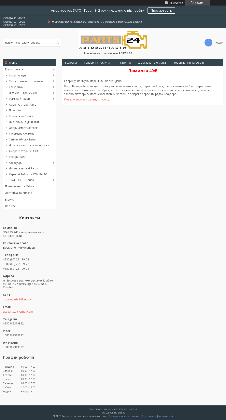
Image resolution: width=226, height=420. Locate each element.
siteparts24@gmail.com (18, 311)
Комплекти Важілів (22, 116)
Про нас (10, 206)
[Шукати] (57, 42)
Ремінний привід (19, 98)
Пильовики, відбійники (24, 122)
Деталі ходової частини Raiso (29, 145)
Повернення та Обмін (19, 186)
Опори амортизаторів (23, 128)
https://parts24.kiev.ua (17, 299)
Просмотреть (161, 10)
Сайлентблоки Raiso (22, 139)
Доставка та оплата (18, 193)
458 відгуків (176, 2)
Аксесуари (15, 162)
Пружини (15, 110)
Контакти (71, 69)
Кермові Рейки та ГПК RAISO (28, 174)
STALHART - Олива (21, 180)
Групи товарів (14, 69)
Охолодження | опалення (26, 81)
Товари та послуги (97, 62)
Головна (71, 62)
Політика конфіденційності (157, 416)
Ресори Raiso (17, 157)
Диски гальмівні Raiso (23, 168)
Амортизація (17, 75)
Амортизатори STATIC (24, 151)
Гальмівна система (21, 133)
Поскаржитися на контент (123, 416)
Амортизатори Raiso (22, 104)
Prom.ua (132, 409)
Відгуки (10, 199)
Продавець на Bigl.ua (113, 412)
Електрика (16, 87)
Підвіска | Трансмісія (23, 93)
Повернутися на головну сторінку (86, 99)
